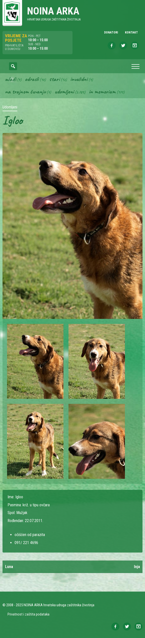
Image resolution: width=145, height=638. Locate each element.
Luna (9, 566)
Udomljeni (64, 91)
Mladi (10, 79)
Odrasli (32, 79)
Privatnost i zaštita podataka (28, 614)
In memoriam (102, 91)
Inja (137, 566)
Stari (54, 79)
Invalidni (79, 79)
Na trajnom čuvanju (25, 91)
